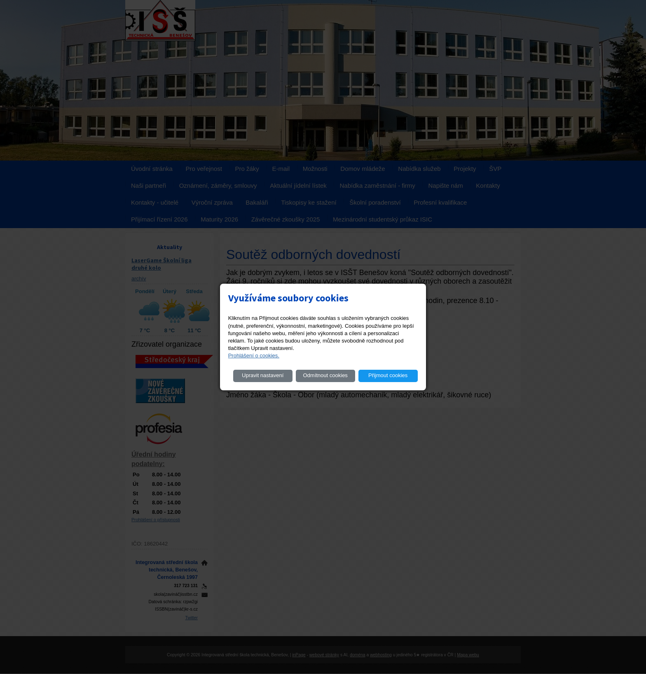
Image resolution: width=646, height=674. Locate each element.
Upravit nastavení (262, 375)
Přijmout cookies (387, 375)
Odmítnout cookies (325, 375)
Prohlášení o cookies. (253, 355)
